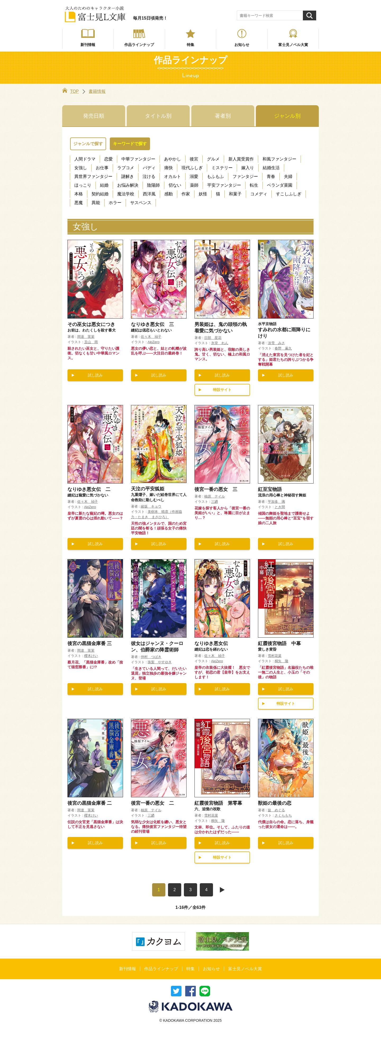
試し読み (95, 375)
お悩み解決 (127, 185)
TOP (70, 91)
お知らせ (241, 45)
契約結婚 (100, 194)
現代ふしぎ (192, 167)
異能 (96, 202)
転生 (254, 185)
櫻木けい (91, 656)
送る (204, 991)
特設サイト (222, 390)
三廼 (214, 502)
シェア (190, 991)
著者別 (223, 116)
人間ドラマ (85, 159)
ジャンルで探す (88, 143)
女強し (80, 167)
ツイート (176, 991)
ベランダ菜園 (279, 185)
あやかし (172, 159)
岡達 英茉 (85, 337)
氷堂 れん (219, 343)
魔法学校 (125, 194)
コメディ (258, 194)
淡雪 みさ (276, 343)
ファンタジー (245, 176)
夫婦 (288, 176)
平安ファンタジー (224, 185)
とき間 (280, 507)
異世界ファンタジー (93, 176)
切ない (175, 185)
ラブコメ (125, 167)
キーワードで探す (130, 143)
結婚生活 (271, 167)
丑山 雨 (91, 342)
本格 (78, 194)
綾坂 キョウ (151, 506)
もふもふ (215, 176)
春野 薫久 (283, 348)
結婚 (104, 185)
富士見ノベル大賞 (293, 45)
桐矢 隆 (281, 661)
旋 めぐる (276, 810)
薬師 (194, 185)
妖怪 (203, 194)
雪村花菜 (275, 656)
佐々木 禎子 (151, 337)
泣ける (149, 176)
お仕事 (102, 167)
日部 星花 (212, 338)
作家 (186, 194)
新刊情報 (87, 45)
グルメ (213, 159)
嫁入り (247, 167)
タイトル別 (158, 116)
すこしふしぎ (288, 194)
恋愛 (108, 159)
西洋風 (149, 194)
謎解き (127, 176)
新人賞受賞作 (241, 159)
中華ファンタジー (138, 159)
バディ (149, 167)
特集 (190, 45)
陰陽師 (153, 185)
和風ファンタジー (279, 159)
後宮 (194, 159)
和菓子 (235, 194)
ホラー (115, 202)
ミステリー (222, 167)
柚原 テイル (214, 496)
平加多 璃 (276, 502)
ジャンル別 (287, 116)
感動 (168, 194)
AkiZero (154, 342)
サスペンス (140, 202)
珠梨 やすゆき (160, 662)
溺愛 (194, 176)
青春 (271, 176)
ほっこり (82, 185)
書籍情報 (97, 91)
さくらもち (283, 815)
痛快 (168, 167)
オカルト (172, 176)
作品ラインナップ (139, 45)
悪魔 (78, 202)
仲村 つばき (151, 657)
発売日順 (93, 116)
